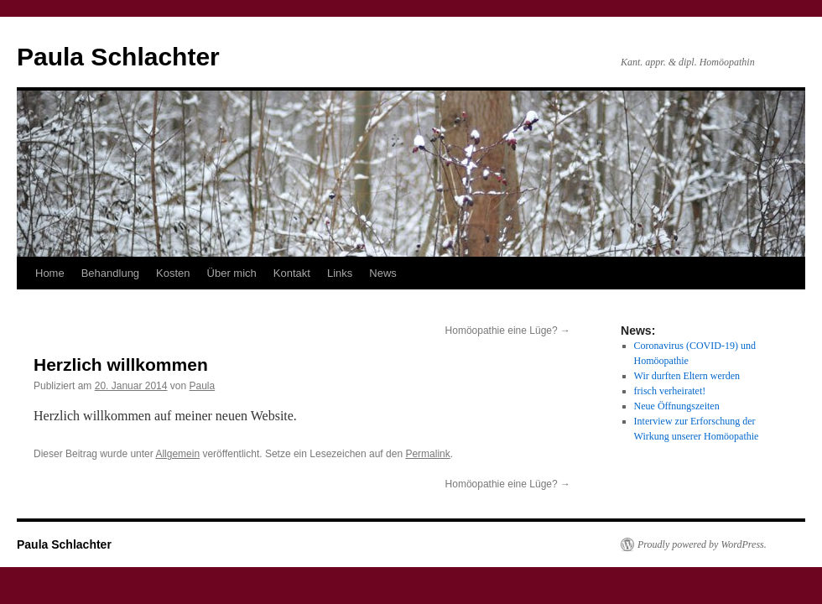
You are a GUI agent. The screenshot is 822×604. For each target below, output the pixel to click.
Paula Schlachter (118, 56)
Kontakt (291, 273)
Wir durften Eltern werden (687, 376)
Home (50, 273)
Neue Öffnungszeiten (677, 406)
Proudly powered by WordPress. (702, 544)
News (383, 273)
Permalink (427, 454)
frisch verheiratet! (670, 391)
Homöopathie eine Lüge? (507, 330)
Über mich (232, 273)
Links (339, 273)
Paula (203, 386)
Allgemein (177, 454)
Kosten (173, 273)
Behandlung (110, 273)
